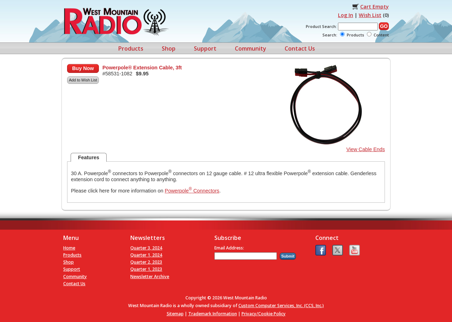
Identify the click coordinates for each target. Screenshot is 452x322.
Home (69, 248)
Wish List (370, 15)
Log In (345, 15)
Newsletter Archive (149, 277)
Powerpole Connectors (192, 191)
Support (205, 48)
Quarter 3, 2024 (146, 248)
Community (250, 48)
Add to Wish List (83, 80)
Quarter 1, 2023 (146, 269)
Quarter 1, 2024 (146, 255)
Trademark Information (212, 314)
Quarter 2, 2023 (146, 262)
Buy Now (83, 68)
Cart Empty (374, 6)
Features (88, 157)
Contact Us (300, 48)
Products (130, 48)
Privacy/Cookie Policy (264, 314)
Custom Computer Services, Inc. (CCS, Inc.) (281, 306)
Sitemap (175, 314)
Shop (169, 48)
